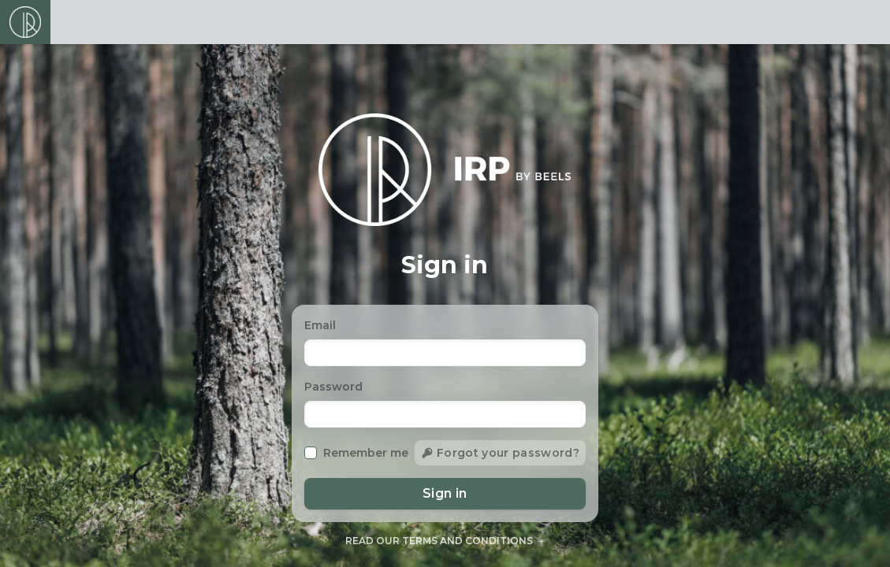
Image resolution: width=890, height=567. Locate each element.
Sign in (445, 493)
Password (333, 387)
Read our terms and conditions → (445, 541)
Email (320, 325)
